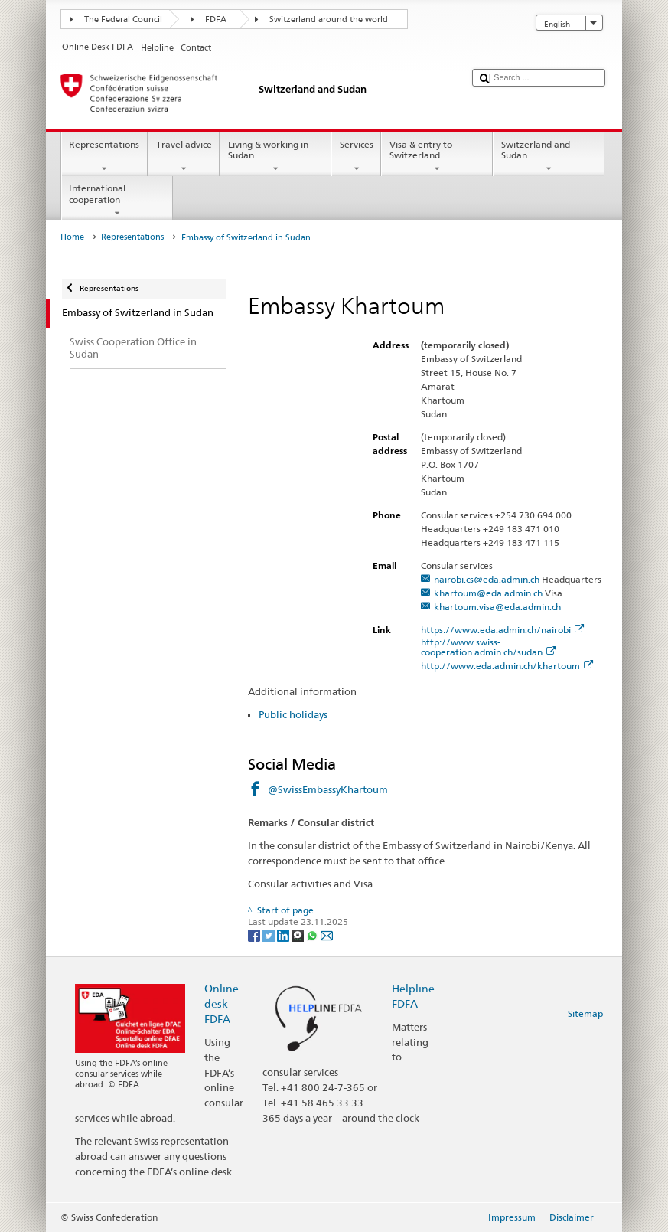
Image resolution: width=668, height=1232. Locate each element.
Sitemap (585, 1013)
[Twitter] (269, 934)
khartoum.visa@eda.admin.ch (497, 607)
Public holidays (293, 714)
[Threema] (299, 934)
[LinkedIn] (284, 934)
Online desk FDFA (221, 1003)
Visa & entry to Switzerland (437, 157)
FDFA (215, 20)
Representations (104, 157)
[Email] (327, 934)
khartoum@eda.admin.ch (488, 593)
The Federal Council (123, 20)
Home (72, 237)
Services (356, 157)
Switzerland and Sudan (549, 157)
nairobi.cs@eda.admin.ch (486, 579)
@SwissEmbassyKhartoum (328, 789)
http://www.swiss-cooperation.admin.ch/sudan (488, 647)
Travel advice (183, 157)
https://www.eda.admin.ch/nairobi (502, 630)
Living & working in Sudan (275, 157)
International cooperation (117, 200)
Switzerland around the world (328, 20)
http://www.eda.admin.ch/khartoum (507, 666)
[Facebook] (255, 934)
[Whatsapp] (313, 934)
